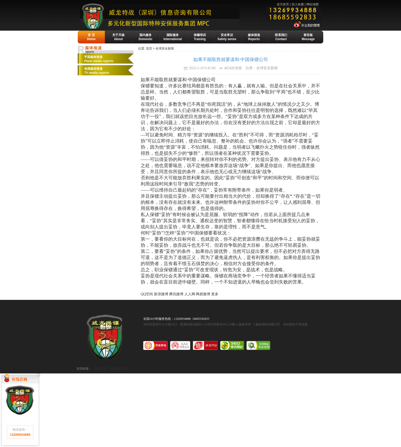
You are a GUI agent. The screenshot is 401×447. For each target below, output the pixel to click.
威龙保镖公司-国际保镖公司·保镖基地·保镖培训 (171, 16)
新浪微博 (161, 294)
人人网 (189, 294)
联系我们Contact (281, 37)
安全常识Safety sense (226, 37)
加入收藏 (298, 4)
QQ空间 (147, 294)
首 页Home (91, 37)
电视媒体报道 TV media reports (96, 71)
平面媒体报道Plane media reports (99, 59)
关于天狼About (118, 37)
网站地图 (312, 4)
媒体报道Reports (254, 37)
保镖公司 (100, 368)
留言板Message (308, 37)
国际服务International (172, 37)
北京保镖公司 (118, 368)
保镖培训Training (200, 37)
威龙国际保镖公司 (103, 336)
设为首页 (283, 4)
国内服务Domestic (145, 37)
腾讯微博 (176, 294)
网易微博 (203, 294)
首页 (149, 48)
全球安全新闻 (164, 48)
